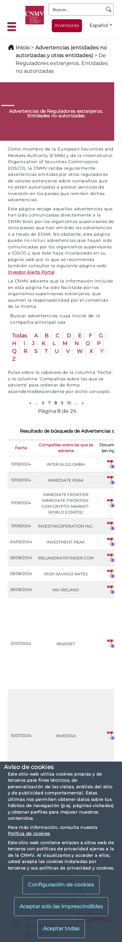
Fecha (21, 447)
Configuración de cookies (61, 885)
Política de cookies (29, 833)
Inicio (23, 48)
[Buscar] (109, 9)
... (36, 402)
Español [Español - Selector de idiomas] (98, 25)
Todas (19, 336)
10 (69, 402)
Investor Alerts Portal (31, 272)
